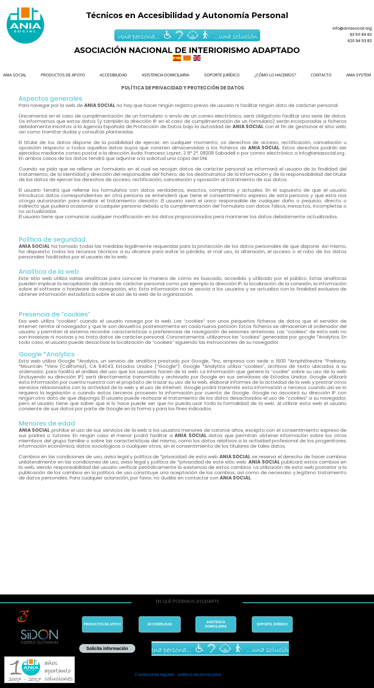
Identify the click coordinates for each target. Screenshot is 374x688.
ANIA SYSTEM (358, 75)
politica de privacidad (199, 674)
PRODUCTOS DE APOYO (63, 75)
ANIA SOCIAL (14, 75)
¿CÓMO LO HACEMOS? (275, 75)
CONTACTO (321, 75)
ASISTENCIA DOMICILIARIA (165, 75)
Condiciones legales (154, 674)
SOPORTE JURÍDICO (222, 75)
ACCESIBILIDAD (113, 75)
